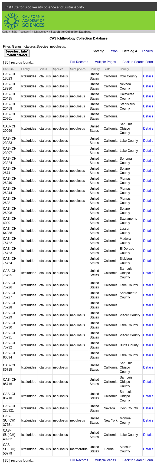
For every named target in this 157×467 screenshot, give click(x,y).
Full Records (79, 62)
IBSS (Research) (21, 31)
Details (148, 76)
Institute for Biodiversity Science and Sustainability (44, 7)
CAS (5, 31)
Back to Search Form (137, 62)
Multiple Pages (105, 62)
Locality (147, 51)
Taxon (113, 51)
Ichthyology (41, 31)
